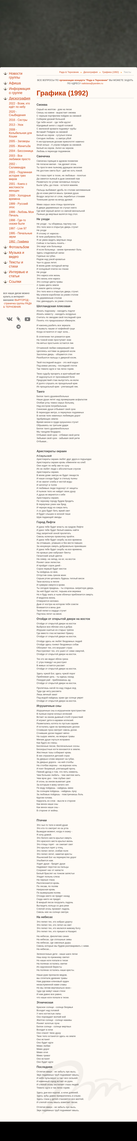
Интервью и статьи (18, 274)
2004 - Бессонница (21, 150)
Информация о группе (19, 91)
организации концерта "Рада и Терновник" (83, 80)
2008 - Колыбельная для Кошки (20, 133)
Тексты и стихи (16, 264)
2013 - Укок (16, 124)
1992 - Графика (19, 241)
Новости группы (15, 75)
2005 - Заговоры (19, 141)
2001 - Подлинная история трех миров (20, 176)
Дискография (19, 98)
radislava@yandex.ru (92, 83)
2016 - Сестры (18, 119)
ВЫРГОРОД (22, 300)
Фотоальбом (19, 247)
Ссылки (15, 282)
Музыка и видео (16, 255)
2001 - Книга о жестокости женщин (18, 187)
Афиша (15, 83)
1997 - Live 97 (18, 228)
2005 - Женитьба (20, 146)
